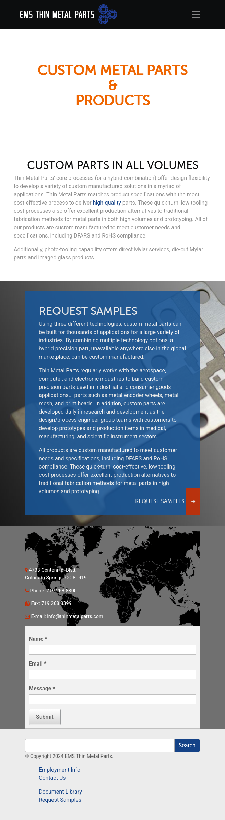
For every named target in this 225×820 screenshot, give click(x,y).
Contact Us (52, 778)
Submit (45, 717)
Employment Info (59, 769)
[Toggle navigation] (196, 14)
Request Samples (60, 800)
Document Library (60, 791)
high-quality (107, 202)
